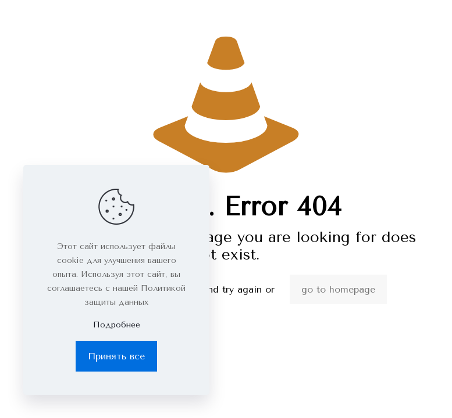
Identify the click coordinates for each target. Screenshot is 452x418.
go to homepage (338, 289)
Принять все (116, 356)
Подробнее (116, 325)
